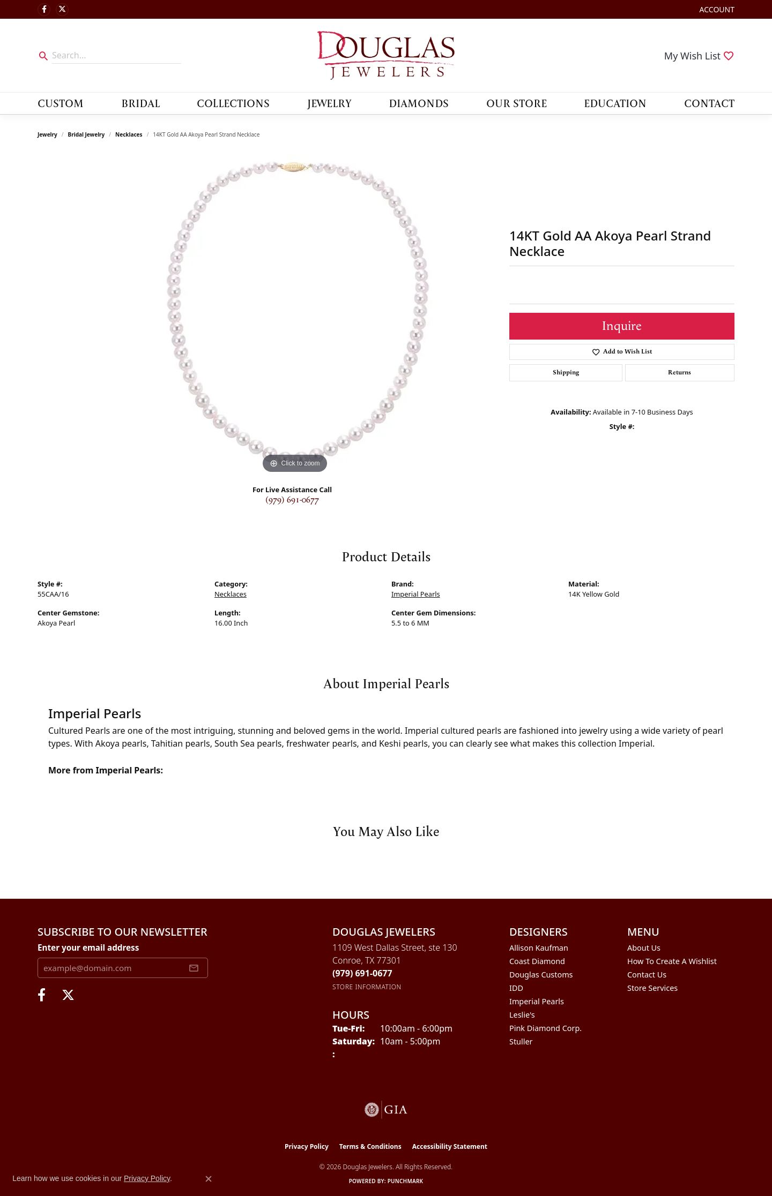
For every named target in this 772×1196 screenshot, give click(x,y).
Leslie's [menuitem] (522, 1015)
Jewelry (329, 103)
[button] (715, 9)
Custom (61, 103)
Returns (679, 372)
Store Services (652, 988)
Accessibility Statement (449, 1146)
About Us (643, 948)
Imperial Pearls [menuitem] (536, 1001)
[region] (295, 315)
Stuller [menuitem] (520, 1041)
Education (615, 103)
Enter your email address (88, 947)
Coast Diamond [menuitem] (537, 961)
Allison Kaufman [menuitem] (538, 948)
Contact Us (646, 974)
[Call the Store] (362, 973)
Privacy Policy (307, 1146)
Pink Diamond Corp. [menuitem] (545, 1028)
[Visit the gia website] (386, 1109)
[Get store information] (367, 986)
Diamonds (419, 103)
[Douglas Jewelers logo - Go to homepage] (386, 55)
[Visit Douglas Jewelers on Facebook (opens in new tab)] (44, 9)
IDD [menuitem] (516, 988)
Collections (233, 103)
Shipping (566, 372)
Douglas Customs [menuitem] (541, 974)
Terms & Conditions (370, 1146)
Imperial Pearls (415, 594)
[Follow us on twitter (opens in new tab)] (62, 9)
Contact (709, 103)
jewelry (47, 134)
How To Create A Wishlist (672, 961)
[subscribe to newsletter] (193, 967)
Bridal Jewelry (86, 134)
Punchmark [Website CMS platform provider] (406, 1181)
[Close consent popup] (208, 1179)
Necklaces (129, 134)
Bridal (140, 103)
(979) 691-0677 (292, 500)
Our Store (516, 103)
